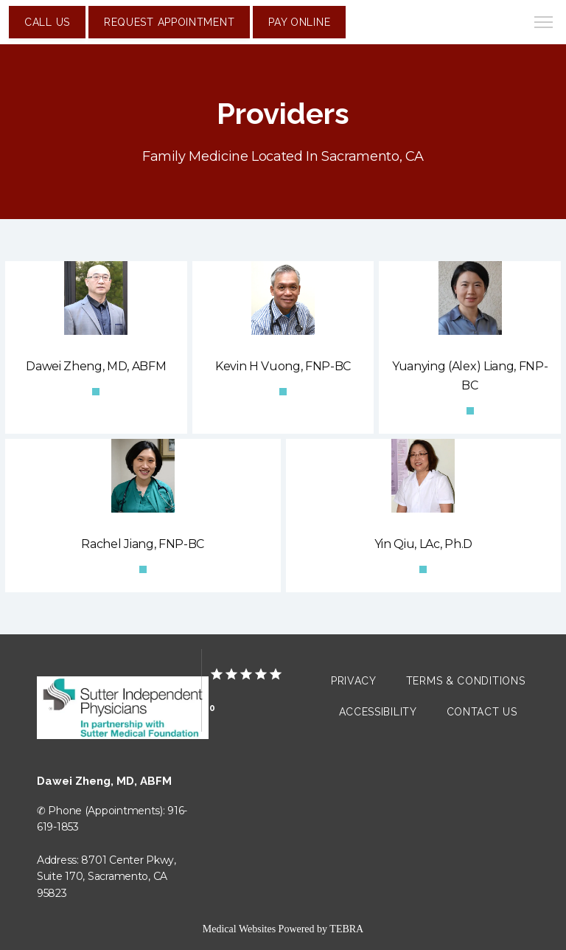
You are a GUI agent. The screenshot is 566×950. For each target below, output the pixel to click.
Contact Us (482, 712)
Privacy (354, 681)
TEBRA (346, 929)
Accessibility (378, 712)
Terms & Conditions (465, 681)
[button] (544, 23)
